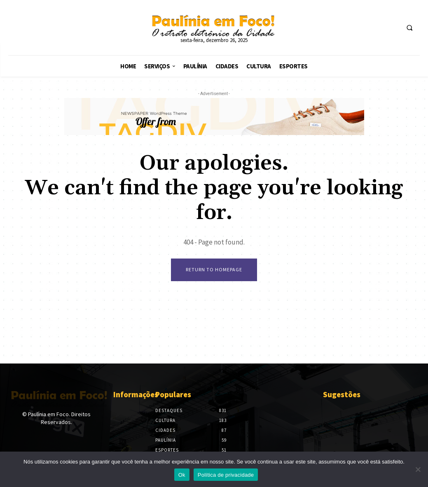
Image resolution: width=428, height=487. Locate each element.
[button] (409, 28)
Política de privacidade (226, 475)
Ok (181, 475)
